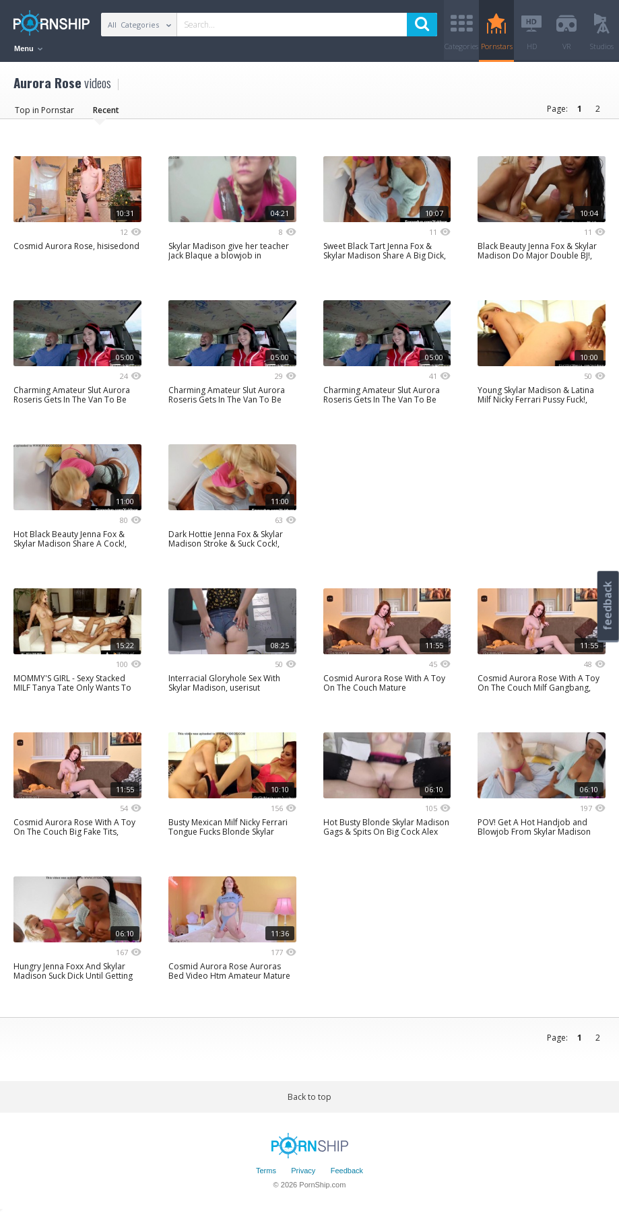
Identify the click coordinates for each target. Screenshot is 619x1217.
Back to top (309, 1097)
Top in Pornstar (44, 110)
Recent (106, 110)
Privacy (303, 1172)
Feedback (347, 1172)
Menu (28, 48)
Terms (266, 1172)
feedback (607, 605)
